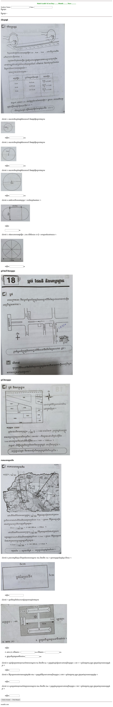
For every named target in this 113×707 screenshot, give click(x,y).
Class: (32, 7)
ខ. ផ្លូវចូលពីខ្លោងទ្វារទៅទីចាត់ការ (15, 656)
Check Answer (6, 700)
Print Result (16, 700)
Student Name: (6, 7)
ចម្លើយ (7, 138)
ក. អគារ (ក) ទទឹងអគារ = (13, 652)
